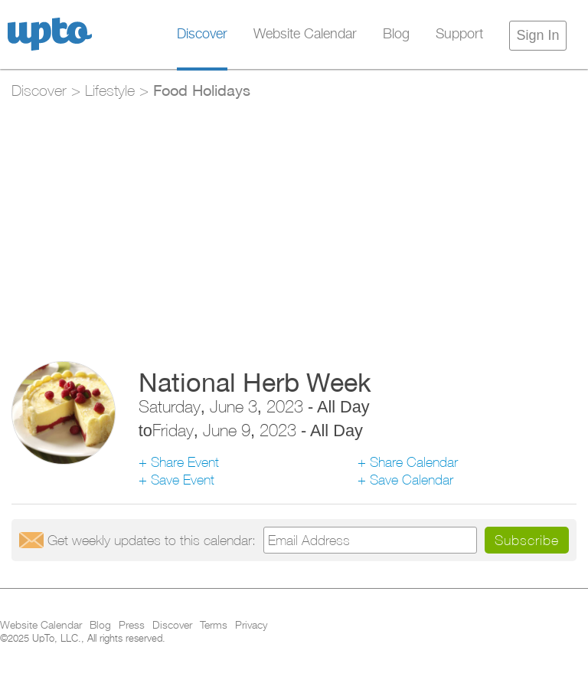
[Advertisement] (293, 223)
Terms (213, 625)
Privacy (251, 625)
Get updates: (151, 540)
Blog (396, 34)
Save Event (182, 480)
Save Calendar (411, 480)
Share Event (185, 462)
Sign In (537, 35)
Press (132, 625)
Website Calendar (305, 34)
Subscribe (527, 540)
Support (459, 34)
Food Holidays (201, 89)
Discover (202, 34)
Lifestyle (110, 90)
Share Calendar (414, 462)
